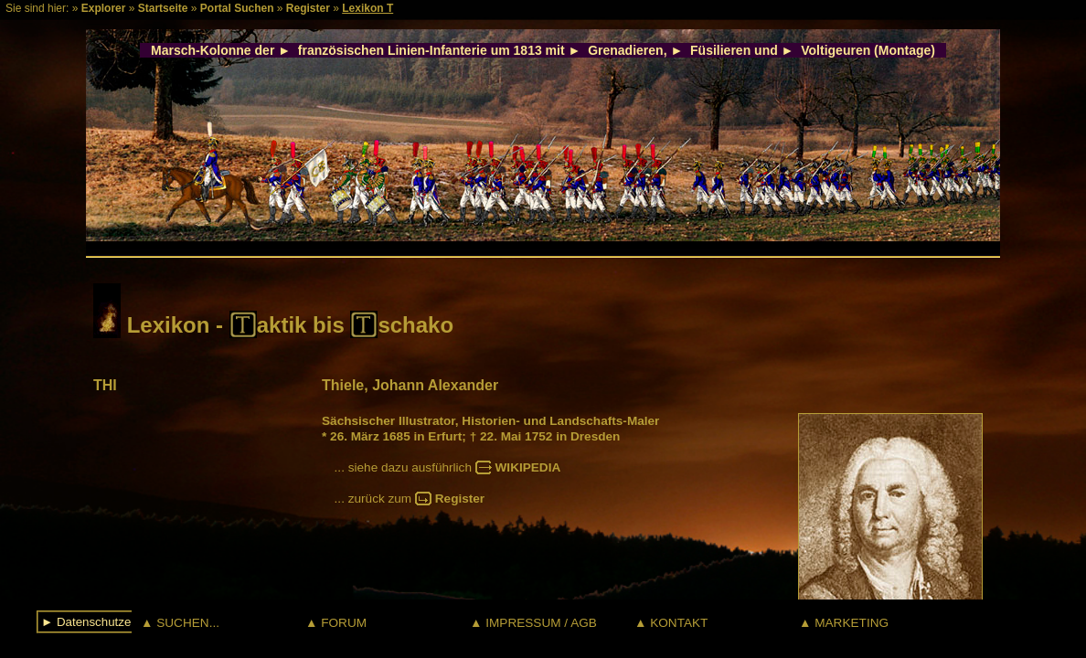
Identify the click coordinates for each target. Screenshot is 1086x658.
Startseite (163, 8)
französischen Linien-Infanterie (392, 50)
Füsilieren (720, 50)
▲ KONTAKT (671, 623)
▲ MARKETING (844, 623)
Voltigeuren (835, 50)
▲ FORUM (336, 623)
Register (308, 8)
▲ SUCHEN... (180, 623)
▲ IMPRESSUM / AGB (533, 623)
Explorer (103, 8)
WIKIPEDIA (528, 467)
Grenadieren (625, 50)
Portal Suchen (237, 8)
